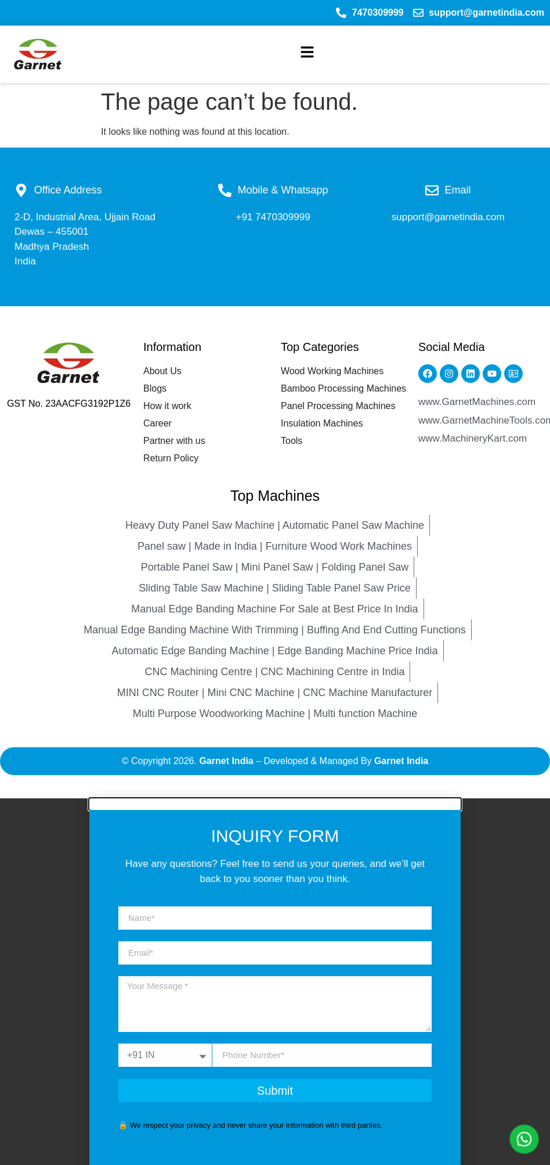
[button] (307, 54)
